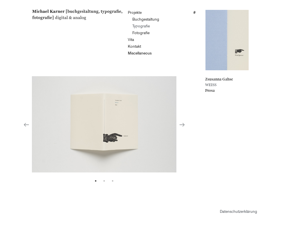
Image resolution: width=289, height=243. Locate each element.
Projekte (135, 13)
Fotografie (141, 33)
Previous (26, 124)
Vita (131, 40)
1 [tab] (95, 181)
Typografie (141, 27)
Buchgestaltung (145, 20)
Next (182, 124)
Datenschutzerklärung (238, 212)
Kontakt (134, 47)
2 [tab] (104, 181)
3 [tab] (112, 181)
